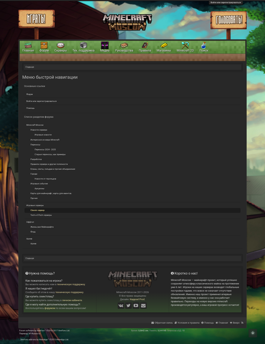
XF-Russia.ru (34, 333)
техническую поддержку (71, 284)
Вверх (235, 322)
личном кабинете (72, 300)
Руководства (124, 50)
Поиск (203, 50)
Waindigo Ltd (62, 339)
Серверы (60, 50)
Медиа (104, 50)
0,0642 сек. (143, 330)
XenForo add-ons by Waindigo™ (34, 339)
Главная (28, 50)
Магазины (164, 50)
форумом (50, 308)
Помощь (30, 108)
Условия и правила (187, 322)
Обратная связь (162, 322)
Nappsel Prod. (137, 299)
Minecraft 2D (185, 50)
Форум (29, 94)
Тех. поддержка (84, 50)
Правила (145, 50)
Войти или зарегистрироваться (226, 2)
